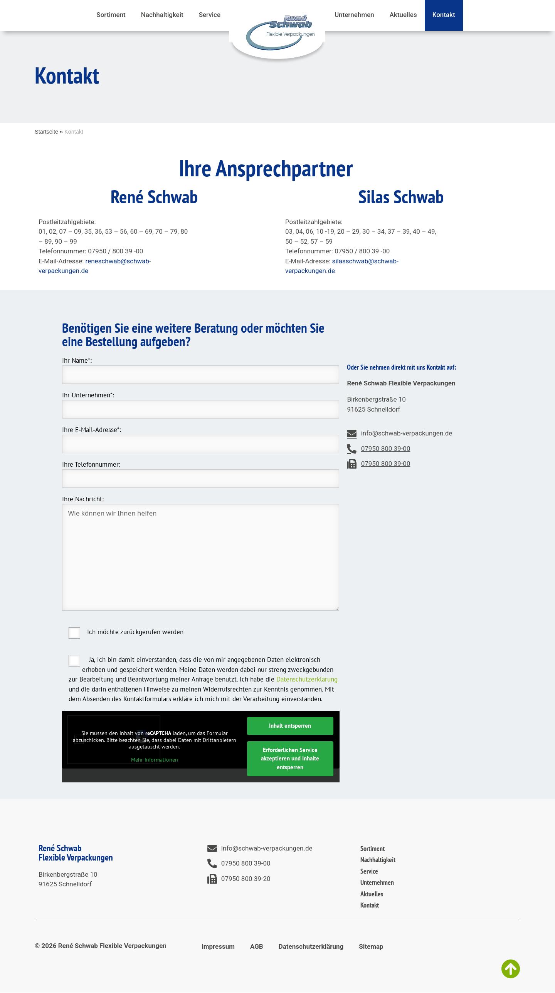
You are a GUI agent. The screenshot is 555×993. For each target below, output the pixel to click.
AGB (256, 946)
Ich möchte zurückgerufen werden (135, 632)
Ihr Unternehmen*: (88, 395)
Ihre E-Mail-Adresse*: (91, 429)
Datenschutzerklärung (307, 679)
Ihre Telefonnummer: (91, 464)
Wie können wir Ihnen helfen (201, 557)
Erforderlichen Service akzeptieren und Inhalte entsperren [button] (290, 758)
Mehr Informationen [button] (154, 759)
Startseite (46, 132)
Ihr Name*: (77, 360)
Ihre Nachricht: (83, 499)
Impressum (218, 946)
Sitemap (371, 946)
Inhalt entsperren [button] (290, 725)
